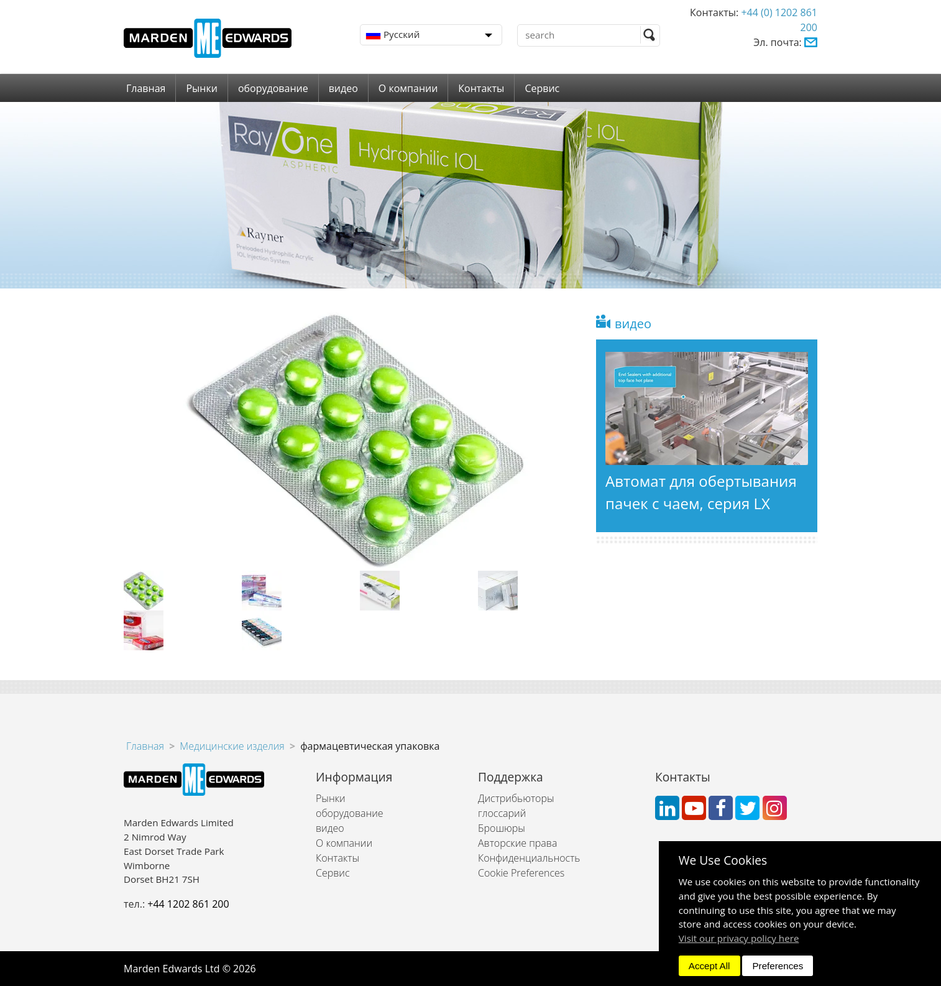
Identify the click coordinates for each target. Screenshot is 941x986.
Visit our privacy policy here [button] (739, 938)
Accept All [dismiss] (709, 966)
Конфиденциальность (529, 858)
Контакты (481, 88)
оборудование (273, 88)
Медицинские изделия (232, 746)
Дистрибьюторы (516, 798)
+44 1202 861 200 (188, 904)
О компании (408, 88)
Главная (145, 88)
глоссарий (502, 813)
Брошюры (501, 828)
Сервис (542, 88)
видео (343, 88)
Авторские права (517, 843)
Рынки (201, 88)
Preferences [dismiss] (777, 966)
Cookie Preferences (521, 873)
